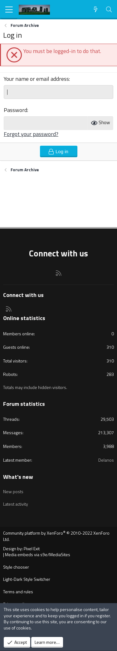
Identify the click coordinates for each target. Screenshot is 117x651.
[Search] (109, 9)
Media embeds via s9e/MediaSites (37, 554)
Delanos (106, 460)
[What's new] (95, 9)
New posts (13, 491)
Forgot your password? (31, 134)
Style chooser (16, 567)
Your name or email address (36, 79)
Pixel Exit (32, 548)
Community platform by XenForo (56, 536)
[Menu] (9, 9)
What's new (18, 477)
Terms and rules (18, 591)
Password (15, 110)
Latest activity (15, 504)
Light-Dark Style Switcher (26, 579)
